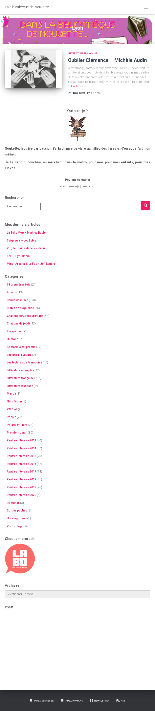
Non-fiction (14, 401)
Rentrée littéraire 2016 (21, 463)
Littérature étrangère (20, 370)
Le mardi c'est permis (21, 347)
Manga (11, 393)
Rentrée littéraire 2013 (21, 440)
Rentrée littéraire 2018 (21, 479)
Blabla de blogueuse (20, 308)
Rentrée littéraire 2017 (21, 471)
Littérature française (82, 53)
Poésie (11, 417)
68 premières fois (18, 284)
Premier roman (17, 432)
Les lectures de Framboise (24, 362)
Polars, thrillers (17, 424)
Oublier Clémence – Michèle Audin (107, 60)
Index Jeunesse (41, 700)
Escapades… (15, 331)
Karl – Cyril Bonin (18, 256)
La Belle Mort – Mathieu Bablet (26, 232)
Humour (12, 339)
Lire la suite (78, 86)
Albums (12, 292)
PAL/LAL (12, 409)
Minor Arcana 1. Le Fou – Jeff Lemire (31, 263)
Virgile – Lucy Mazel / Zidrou (26, 248)
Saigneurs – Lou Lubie (21, 240)
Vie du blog (14, 526)
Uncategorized (17, 518)
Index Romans (71, 700)
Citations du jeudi (18, 323)
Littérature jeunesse (20, 386)
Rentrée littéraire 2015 (21, 456)
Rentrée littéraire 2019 (21, 487)
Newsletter (99, 700)
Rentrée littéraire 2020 (21, 495)
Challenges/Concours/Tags (25, 315)
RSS (121, 700)
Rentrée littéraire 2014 (21, 448)
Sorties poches (17, 510)
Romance (13, 502)
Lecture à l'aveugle (19, 354)
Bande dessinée (17, 300)
